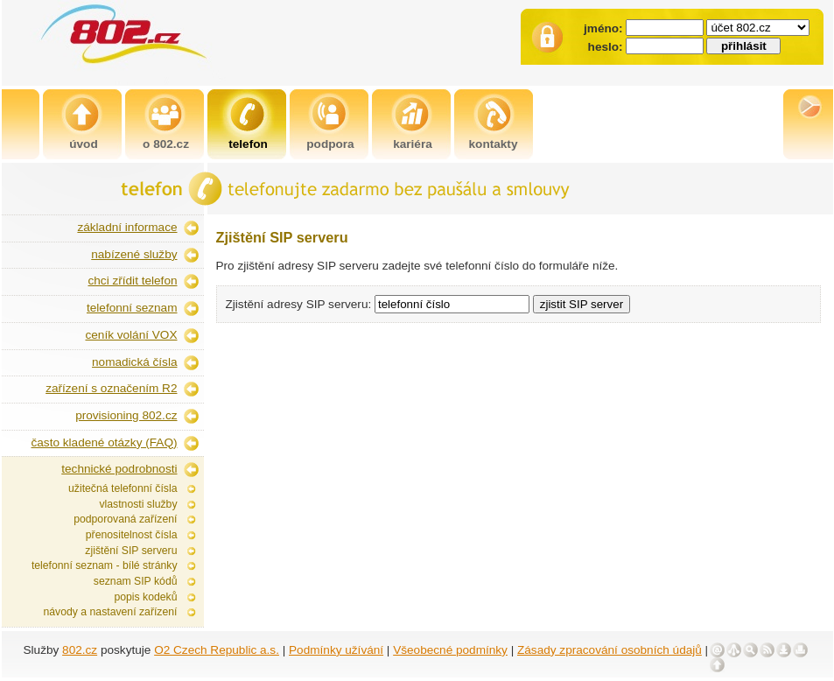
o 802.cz (166, 144)
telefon (248, 144)
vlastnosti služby (138, 504)
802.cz (79, 649)
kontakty (493, 144)
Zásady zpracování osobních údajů (609, 649)
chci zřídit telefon (133, 280)
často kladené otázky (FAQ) (105, 442)
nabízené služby (134, 254)
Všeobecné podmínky (450, 649)
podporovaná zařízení (125, 519)
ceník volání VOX (131, 334)
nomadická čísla (134, 362)
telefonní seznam (132, 307)
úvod (83, 144)
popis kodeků (145, 597)
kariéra (412, 144)
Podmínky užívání (336, 649)
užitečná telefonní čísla (122, 488)
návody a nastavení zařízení (110, 612)
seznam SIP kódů (136, 581)
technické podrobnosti (119, 468)
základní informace (127, 227)
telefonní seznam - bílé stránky (105, 565)
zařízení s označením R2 (111, 388)
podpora (330, 144)
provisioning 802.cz (126, 415)
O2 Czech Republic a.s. (216, 649)
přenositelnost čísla (132, 535)
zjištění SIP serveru (131, 550)
